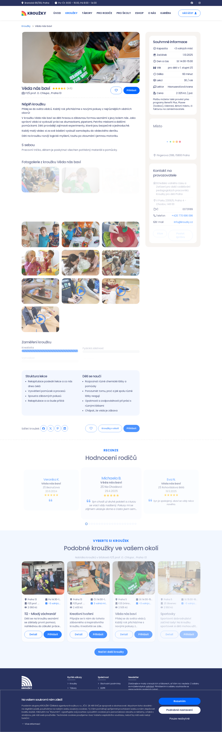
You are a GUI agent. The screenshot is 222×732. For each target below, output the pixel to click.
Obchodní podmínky (110, 683)
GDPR (102, 688)
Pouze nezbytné (179, 718)
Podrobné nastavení (179, 710)
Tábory (73, 688)
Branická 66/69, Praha (35, 2)
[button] (88, 724)
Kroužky (26, 26)
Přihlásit (131, 91)
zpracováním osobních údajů (143, 689)
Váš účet (189, 13)
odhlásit (150, 686)
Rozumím (180, 701)
